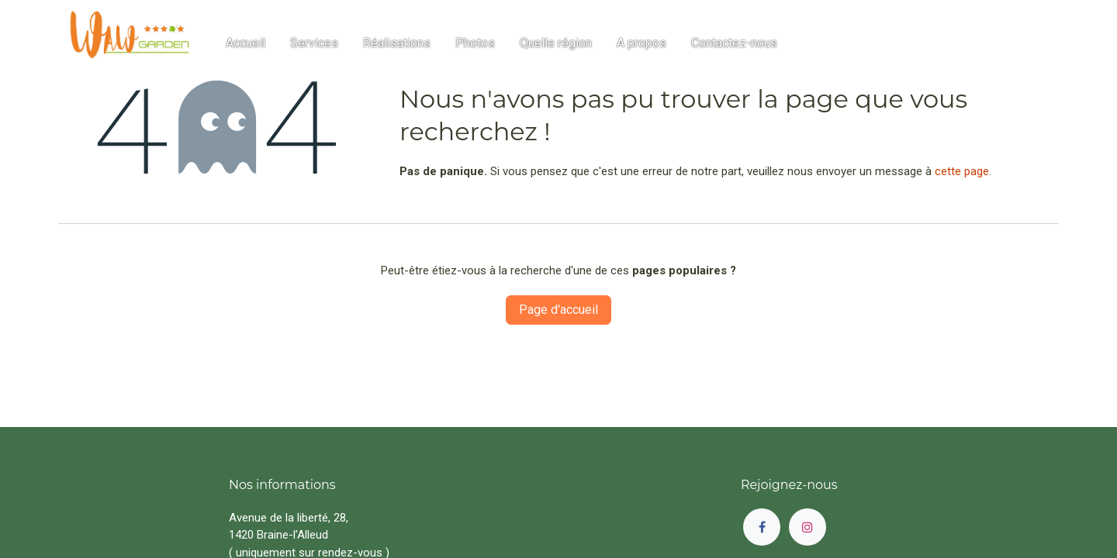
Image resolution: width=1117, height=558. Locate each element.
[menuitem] (245, 43)
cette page (962, 171)
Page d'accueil (558, 309)
